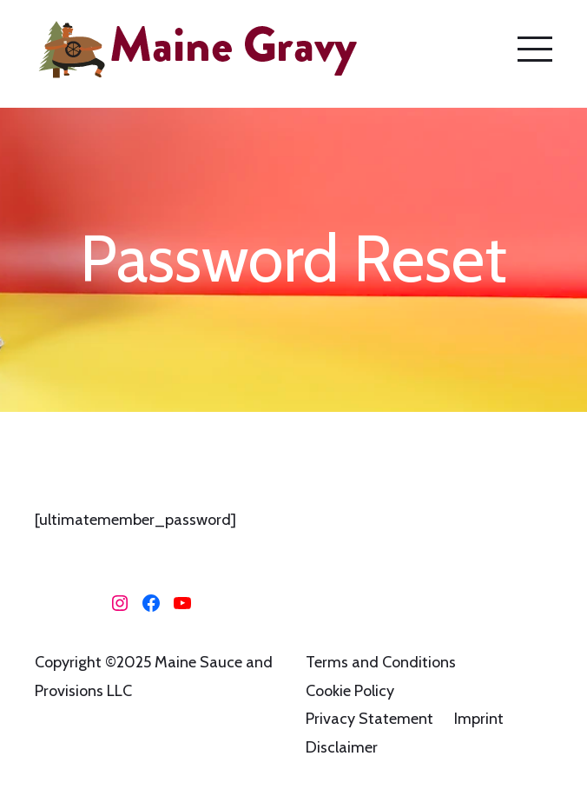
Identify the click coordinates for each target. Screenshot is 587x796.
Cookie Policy (350, 690)
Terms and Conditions (381, 662)
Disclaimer (342, 747)
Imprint (479, 718)
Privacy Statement (369, 718)
